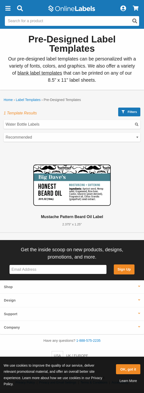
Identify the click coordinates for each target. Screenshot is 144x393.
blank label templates (40, 73)
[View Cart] (135, 8)
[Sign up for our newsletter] (58, 269)
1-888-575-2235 (88, 341)
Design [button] (10, 300)
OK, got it (128, 369)
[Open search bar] (20, 8)
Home (8, 100)
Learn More (128, 381)
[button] (8, 8)
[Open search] (134, 21)
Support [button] (10, 314)
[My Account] (123, 8)
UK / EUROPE (77, 356)
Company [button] (12, 327)
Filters (129, 112)
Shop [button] (8, 287)
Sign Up (124, 269)
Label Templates (28, 100)
